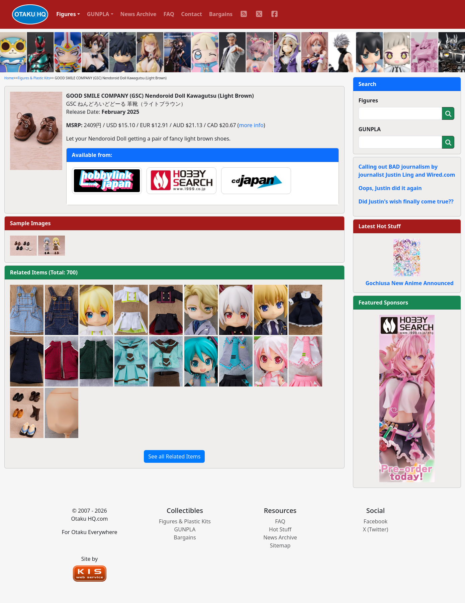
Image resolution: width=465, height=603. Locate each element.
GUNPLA (370, 129)
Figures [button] (66, 14)
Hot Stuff (280, 529)
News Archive (138, 14)
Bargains (220, 14)
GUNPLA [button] (98, 14)
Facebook (376, 521)
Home (9, 78)
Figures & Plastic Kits (34, 78)
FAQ (169, 14)
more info (251, 125)
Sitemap (280, 545)
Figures (368, 100)
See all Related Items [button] (174, 456)
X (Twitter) (375, 529)
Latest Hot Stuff (380, 226)
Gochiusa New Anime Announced (410, 283)
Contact (191, 14)
